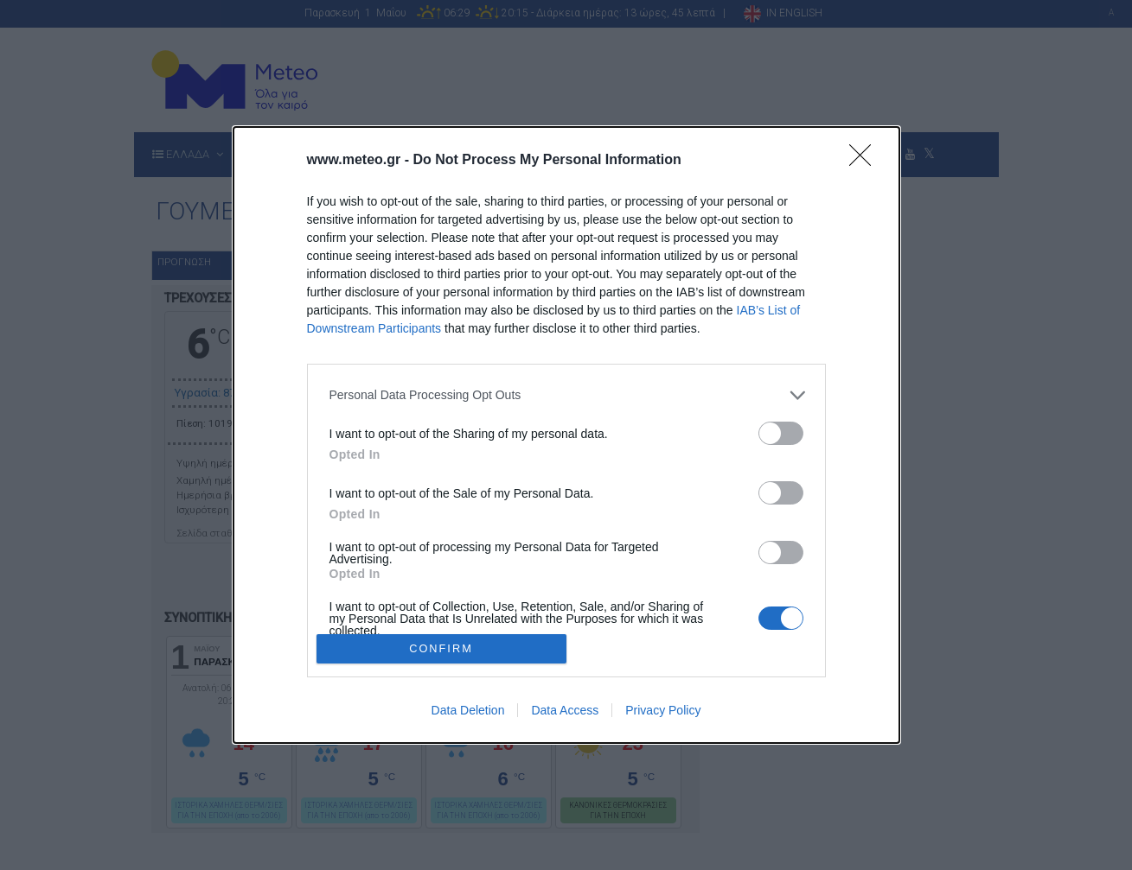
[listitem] (566, 395)
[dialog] (566, 435)
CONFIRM (441, 649)
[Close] (865, 160)
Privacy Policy (662, 710)
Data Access (564, 710)
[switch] (780, 433)
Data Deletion (468, 710)
